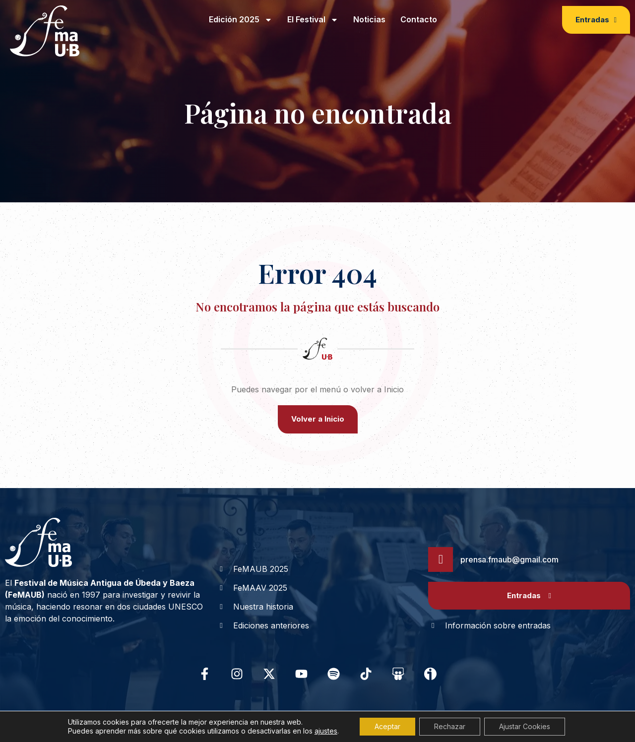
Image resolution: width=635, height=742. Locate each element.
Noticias (369, 19)
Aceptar (387, 726)
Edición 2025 (240, 20)
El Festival (312, 20)
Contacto (418, 19)
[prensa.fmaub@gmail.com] (440, 559)
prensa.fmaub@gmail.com (509, 559)
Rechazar (449, 726)
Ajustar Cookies (524, 726)
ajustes (326, 731)
